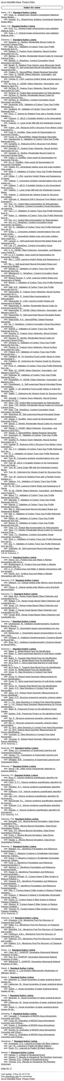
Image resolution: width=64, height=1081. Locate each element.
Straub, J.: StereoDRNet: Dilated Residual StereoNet (32, 433)
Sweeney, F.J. (7, 594)
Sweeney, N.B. (7, 748)
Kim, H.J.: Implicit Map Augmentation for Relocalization (33, 220)
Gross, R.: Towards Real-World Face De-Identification (33, 686)
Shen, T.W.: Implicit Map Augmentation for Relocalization (34, 403)
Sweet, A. (5, 968)
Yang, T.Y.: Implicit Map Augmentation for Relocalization (34, 528)
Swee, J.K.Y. (7, 12)
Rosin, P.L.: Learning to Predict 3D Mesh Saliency (31, 1048)
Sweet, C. (5, 977)
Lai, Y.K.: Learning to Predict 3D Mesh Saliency (30, 1046)
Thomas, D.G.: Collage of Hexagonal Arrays (28, 1059)
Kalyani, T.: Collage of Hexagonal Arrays (27, 1055)
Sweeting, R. (7, 1014)
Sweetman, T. (7, 1041)
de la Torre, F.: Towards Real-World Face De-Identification (35, 667)
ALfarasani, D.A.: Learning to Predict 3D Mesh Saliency (34, 1043)
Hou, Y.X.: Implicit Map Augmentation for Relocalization (34, 204)
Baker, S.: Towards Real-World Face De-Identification (33, 658)
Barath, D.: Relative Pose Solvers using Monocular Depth (35, 65)
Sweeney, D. (7, 557)
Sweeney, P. (6, 766)
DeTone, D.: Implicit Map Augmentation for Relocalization (34, 93)
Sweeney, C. (7, 40)
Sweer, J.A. (6, 950)
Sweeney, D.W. (8, 580)
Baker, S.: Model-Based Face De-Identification (30, 651)
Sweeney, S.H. (7, 918)
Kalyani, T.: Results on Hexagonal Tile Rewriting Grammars (35, 1057)
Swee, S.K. (6, 26)
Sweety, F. (5, 1052)
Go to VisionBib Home (11, 2)
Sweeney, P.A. (7, 775)
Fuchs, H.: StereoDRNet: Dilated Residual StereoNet (32, 137)
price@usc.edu (12, 1076)
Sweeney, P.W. (8, 819)
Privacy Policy (28, 2)
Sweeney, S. (6, 846)
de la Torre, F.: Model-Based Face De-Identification (32, 660)
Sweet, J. (5, 995)
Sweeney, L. (6, 649)
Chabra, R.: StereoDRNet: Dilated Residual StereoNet (33, 72)
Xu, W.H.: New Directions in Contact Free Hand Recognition (36, 727)
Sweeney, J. (6, 621)
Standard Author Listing (25, 12)
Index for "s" (6, 1068)
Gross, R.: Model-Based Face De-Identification (30, 670)
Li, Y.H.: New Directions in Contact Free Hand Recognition (35, 702)
